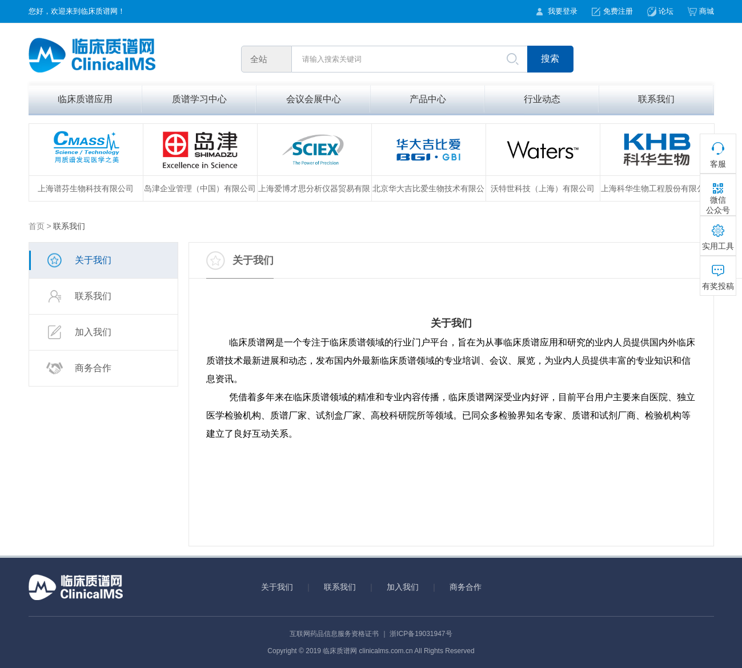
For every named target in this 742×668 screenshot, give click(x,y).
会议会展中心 (313, 99)
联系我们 (656, 99)
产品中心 (428, 99)
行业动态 (542, 99)
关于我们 (78, 260)
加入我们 (78, 332)
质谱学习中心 (199, 99)
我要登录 (562, 11)
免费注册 (618, 11)
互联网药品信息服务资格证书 (334, 634)
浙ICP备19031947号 (421, 634)
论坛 (666, 11)
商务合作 (78, 369)
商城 (706, 11)
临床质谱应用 (85, 99)
